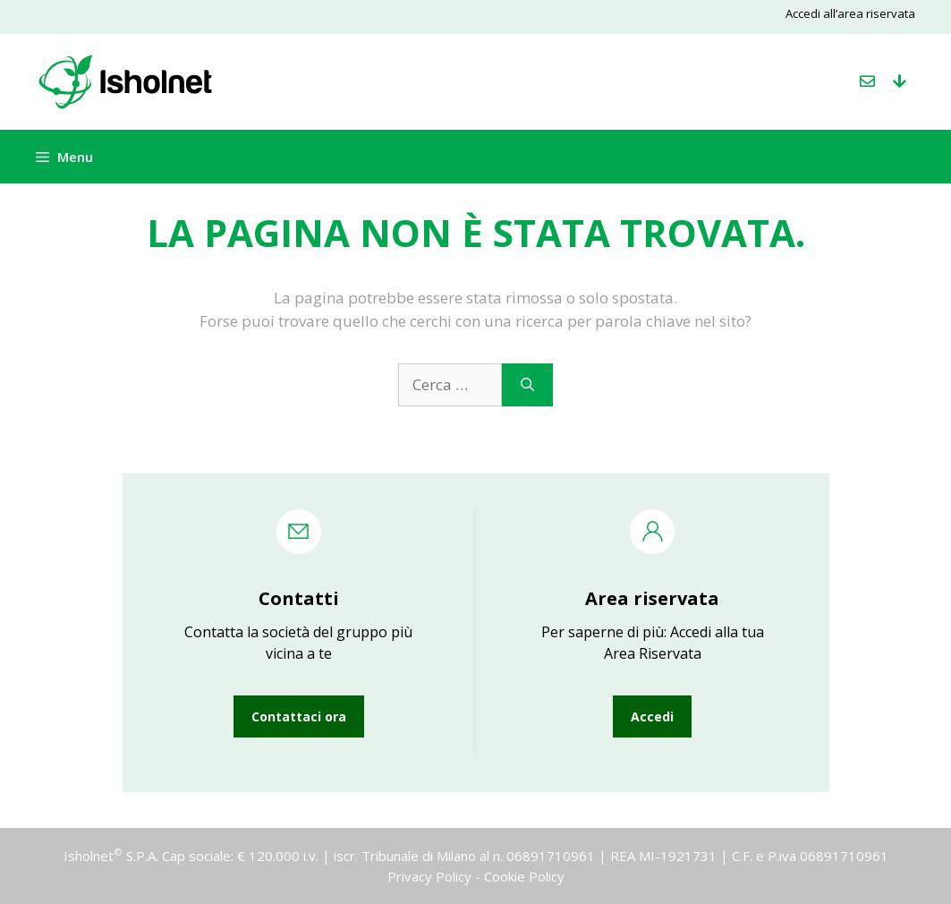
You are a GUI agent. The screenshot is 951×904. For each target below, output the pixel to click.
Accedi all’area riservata (850, 13)
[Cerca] (527, 384)
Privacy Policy (429, 876)
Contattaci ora (298, 716)
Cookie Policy (524, 876)
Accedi (652, 716)
